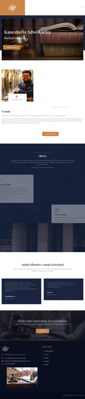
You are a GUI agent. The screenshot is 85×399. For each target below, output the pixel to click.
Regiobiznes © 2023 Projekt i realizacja (73, 395)
